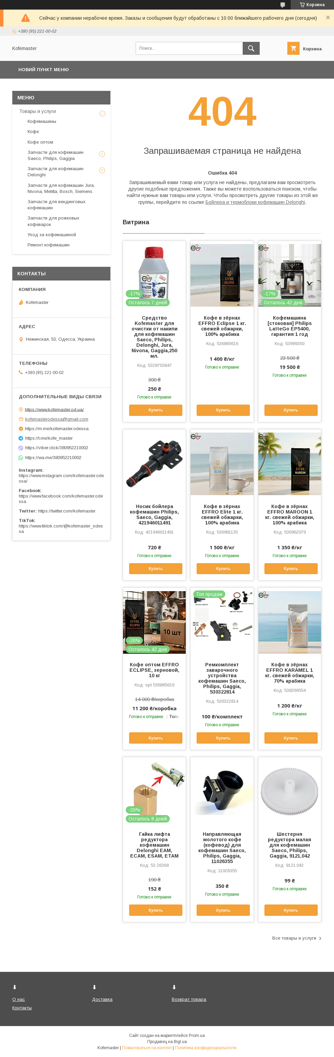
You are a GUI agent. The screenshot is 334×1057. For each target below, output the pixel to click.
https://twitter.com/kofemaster (66, 511)
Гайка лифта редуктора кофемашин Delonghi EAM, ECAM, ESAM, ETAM (154, 845)
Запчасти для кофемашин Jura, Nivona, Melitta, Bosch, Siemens (61, 188)
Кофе (33, 131)
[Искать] (251, 48)
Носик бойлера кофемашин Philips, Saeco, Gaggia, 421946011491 (154, 514)
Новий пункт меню (43, 69)
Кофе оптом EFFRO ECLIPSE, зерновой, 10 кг (154, 670)
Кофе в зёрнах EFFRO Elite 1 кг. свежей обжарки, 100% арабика (222, 514)
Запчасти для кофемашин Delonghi (56, 171)
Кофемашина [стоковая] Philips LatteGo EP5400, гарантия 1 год (290, 326)
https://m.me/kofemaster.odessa (57, 428)
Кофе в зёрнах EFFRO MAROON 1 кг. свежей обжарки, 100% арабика (289, 514)
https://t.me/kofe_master (49, 438)
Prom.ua (197, 1035)
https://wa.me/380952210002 (53, 457)
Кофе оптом (40, 142)
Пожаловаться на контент (147, 1047)
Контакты (22, 1007)
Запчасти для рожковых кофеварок (53, 221)
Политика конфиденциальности (206, 1047)
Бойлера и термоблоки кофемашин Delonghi (255, 202)
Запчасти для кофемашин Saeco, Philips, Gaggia (56, 155)
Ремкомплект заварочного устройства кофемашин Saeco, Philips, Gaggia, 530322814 (222, 678)
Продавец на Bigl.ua (167, 1041)
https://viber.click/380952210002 (56, 447)
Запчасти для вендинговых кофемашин (57, 204)
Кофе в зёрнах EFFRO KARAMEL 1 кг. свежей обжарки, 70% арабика (289, 673)
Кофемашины (42, 121)
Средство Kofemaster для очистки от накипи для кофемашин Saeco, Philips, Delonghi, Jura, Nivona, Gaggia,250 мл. (155, 337)
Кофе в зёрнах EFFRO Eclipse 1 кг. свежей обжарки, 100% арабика (222, 326)
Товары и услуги (37, 111)
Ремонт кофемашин (49, 244)
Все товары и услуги (294, 938)
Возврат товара (189, 999)
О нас (18, 999)
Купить (156, 410)
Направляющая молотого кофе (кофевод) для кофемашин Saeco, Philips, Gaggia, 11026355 (222, 847)
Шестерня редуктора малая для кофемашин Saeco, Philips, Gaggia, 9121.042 (289, 845)
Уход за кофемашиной (52, 234)
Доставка (102, 999)
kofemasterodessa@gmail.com (56, 419)
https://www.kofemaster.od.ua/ (54, 409)
